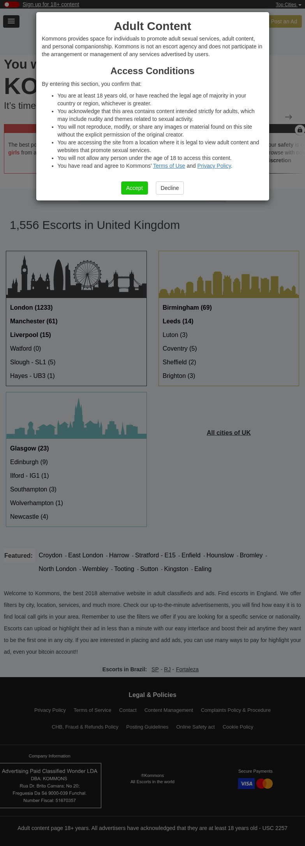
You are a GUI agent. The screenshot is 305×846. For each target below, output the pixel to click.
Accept (134, 188)
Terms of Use (169, 166)
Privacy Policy (214, 166)
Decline (170, 188)
